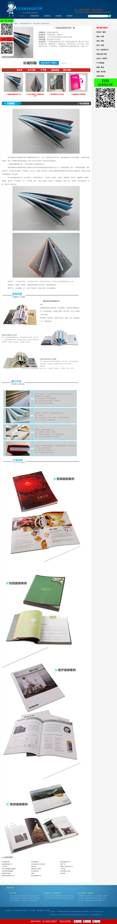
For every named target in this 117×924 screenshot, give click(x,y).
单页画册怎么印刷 (65, 871)
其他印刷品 (100, 76)
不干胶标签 (100, 63)
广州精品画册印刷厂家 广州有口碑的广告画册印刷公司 (34, 23)
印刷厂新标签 (46, 910)
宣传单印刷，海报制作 (86, 893)
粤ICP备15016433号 (55, 914)
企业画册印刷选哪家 (7, 871)
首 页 (11, 16)
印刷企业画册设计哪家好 (9, 868)
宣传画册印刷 (5, 862)
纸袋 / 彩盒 (100, 67)
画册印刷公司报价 (36, 868)
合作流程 (58, 16)
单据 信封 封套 (101, 54)
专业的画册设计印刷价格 (38, 864)
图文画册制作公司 (65, 862)
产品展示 (22, 16)
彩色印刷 (62, 873)
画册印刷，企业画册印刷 (52, 893)
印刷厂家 (62, 864)
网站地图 (39, 910)
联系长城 (47, 16)
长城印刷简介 (34, 16)
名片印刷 (13, 893)
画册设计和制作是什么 (66, 866)
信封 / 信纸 (100, 41)
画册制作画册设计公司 (8, 875)
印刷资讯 (69, 16)
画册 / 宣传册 (101, 72)
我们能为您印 (102, 28)
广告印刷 (4, 866)
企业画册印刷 (35, 871)
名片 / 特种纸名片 (102, 50)
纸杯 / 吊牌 (100, 36)
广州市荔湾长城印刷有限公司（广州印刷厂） (24, 910)
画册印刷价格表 (6, 873)
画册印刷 (33, 866)
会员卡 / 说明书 (101, 58)
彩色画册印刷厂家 (7, 864)
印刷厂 (33, 873)
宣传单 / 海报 (101, 32)
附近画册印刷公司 (36, 875)
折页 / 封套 (100, 45)
